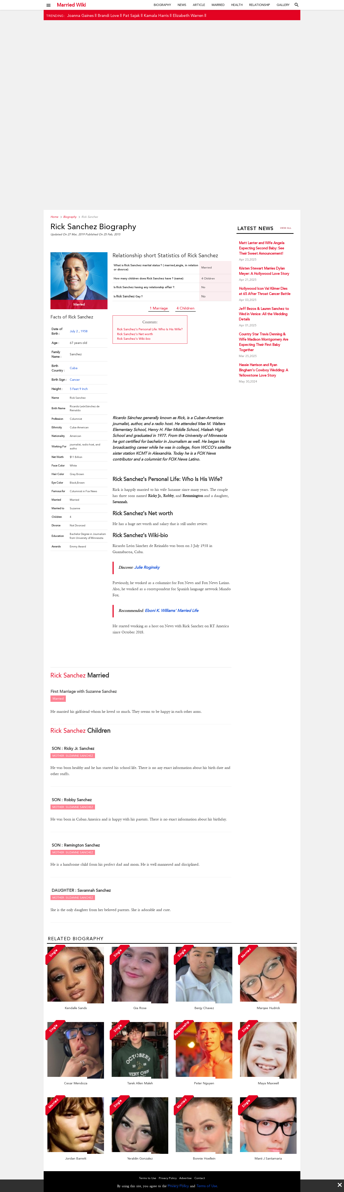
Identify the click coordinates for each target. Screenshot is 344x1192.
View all (285, 228)
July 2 (74, 331)
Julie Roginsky (146, 567)
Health (237, 5)
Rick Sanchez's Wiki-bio (133, 338)
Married (218, 5)
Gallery (283, 5)
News (182, 5)
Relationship (259, 5)
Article (199, 5)
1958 (84, 331)
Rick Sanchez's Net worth (135, 334)
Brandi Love (108, 15)
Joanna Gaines (80, 15)
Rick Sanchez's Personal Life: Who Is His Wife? (150, 329)
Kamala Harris (156, 15)
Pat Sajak (131, 15)
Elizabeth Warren (188, 15)
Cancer (75, 379)
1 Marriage (159, 308)
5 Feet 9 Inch (79, 389)
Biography (162, 5)
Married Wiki (71, 5)
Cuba (73, 368)
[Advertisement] (172, 122)
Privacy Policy (178, 1186)
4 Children (185, 308)
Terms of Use (206, 1186)
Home (54, 216)
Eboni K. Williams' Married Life (171, 610)
